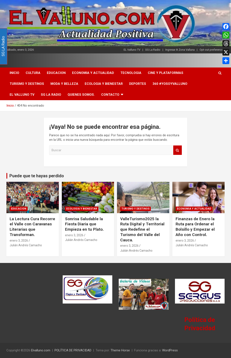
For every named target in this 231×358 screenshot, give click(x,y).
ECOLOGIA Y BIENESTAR (104, 84)
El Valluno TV (22, 95)
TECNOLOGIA (130, 73)
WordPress (170, 350)
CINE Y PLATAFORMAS (165, 73)
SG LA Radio (51, 95)
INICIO (14, 73)
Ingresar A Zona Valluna (180, 49)
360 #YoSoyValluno (170, 84)
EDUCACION (56, 73)
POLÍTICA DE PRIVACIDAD (73, 350)
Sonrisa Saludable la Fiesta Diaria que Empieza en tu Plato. (84, 224)
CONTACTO (110, 95)
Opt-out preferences (212, 49)
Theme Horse (120, 350)
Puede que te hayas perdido (36, 175)
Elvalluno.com (40, 350)
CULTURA (33, 73)
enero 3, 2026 (19, 240)
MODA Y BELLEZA (64, 84)
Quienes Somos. (81, 95)
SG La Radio (152, 49)
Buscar (177, 150)
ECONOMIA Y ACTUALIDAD (93, 73)
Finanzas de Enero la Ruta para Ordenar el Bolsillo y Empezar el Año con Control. (195, 226)
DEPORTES (137, 84)
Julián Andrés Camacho (26, 245)
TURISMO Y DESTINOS (27, 84)
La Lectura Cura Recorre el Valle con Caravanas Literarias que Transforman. (32, 226)
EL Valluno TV (132, 49)
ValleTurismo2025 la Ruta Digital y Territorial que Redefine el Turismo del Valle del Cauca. (142, 229)
